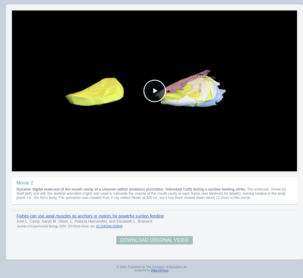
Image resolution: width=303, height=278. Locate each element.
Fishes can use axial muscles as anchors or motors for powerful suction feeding (90, 216)
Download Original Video (154, 240)
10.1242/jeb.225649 (109, 226)
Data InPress (159, 270)
